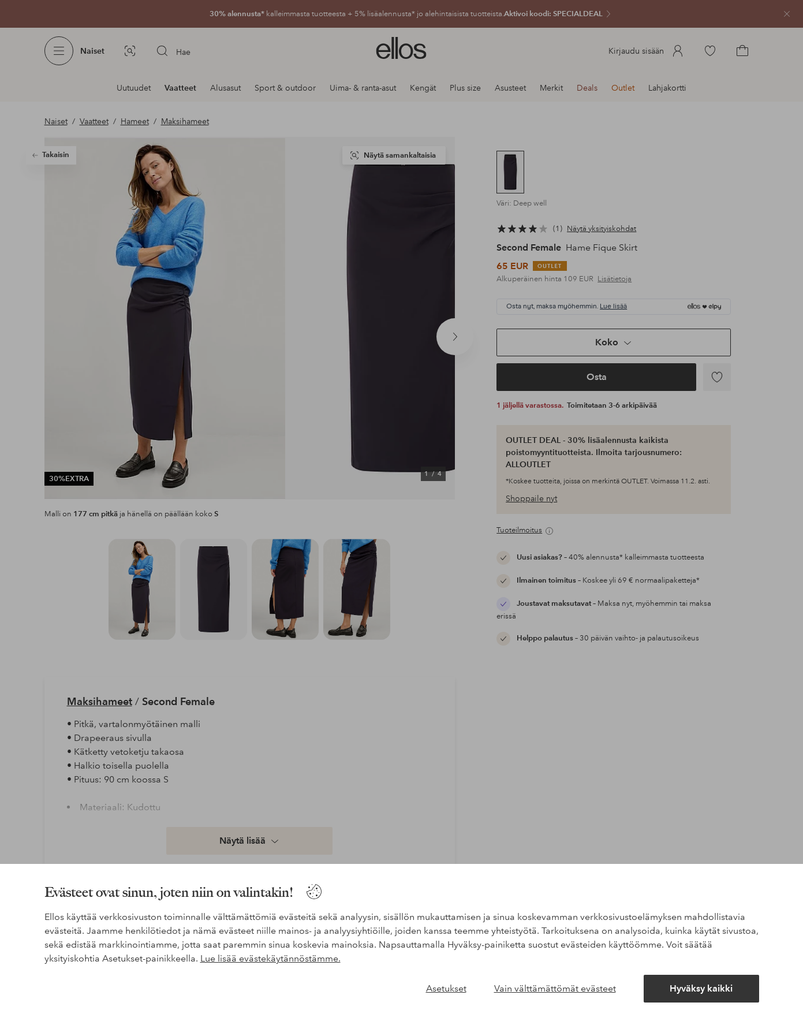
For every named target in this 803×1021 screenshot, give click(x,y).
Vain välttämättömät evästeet (555, 988)
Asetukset (446, 988)
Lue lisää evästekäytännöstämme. (270, 958)
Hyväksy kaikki (701, 988)
